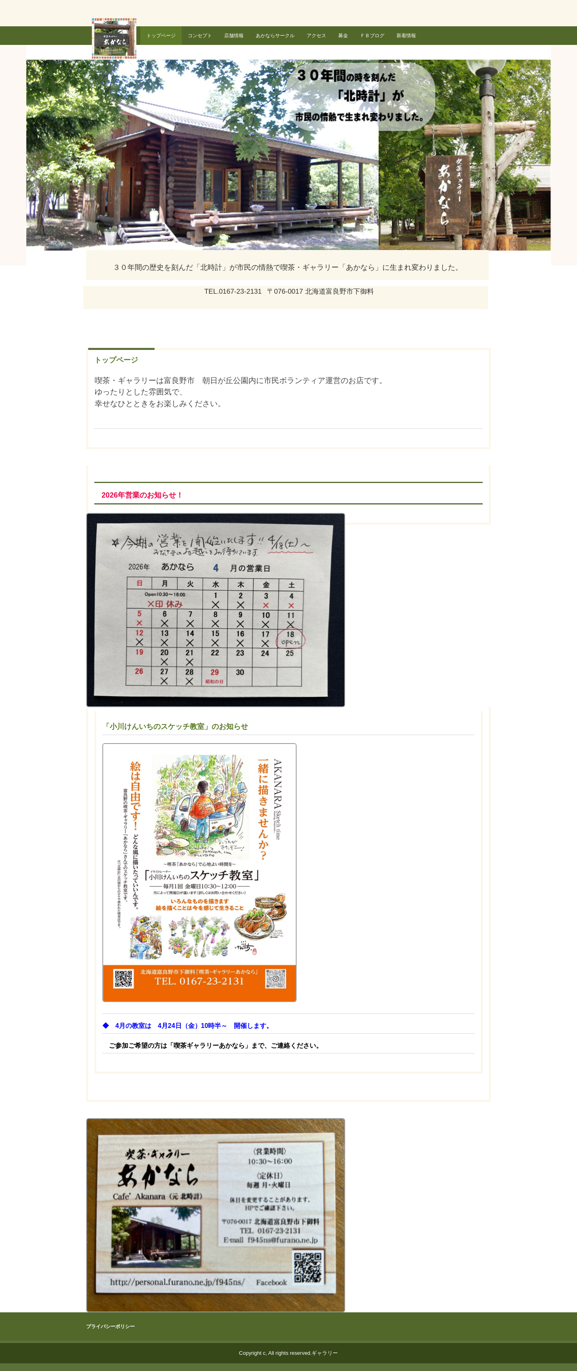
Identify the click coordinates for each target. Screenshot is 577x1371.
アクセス (316, 35)
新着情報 (406, 35)
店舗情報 (234, 35)
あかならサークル (275, 35)
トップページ (161, 35)
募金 (343, 35)
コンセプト (200, 35)
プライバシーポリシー (110, 1326)
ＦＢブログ (372, 35)
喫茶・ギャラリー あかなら (115, 41)
